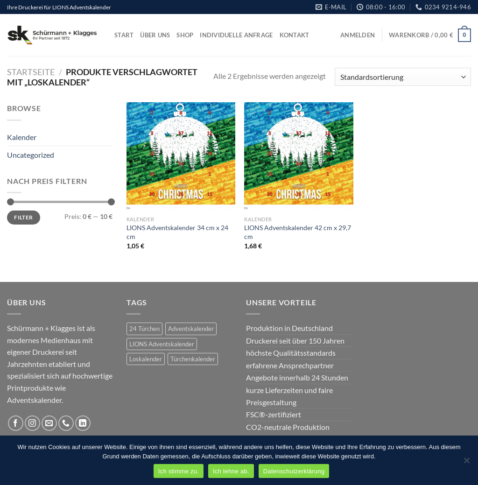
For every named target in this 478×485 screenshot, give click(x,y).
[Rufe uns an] (66, 423)
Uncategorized (30, 154)
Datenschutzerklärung (293, 471)
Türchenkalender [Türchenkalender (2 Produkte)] (192, 359)
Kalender (21, 137)
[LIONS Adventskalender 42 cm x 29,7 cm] (298, 156)
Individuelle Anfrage (236, 35)
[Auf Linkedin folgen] (83, 423)
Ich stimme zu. (178, 471)
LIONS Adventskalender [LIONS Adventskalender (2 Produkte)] (161, 344)
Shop (184, 35)
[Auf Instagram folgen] (32, 423)
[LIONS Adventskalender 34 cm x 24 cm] (181, 156)
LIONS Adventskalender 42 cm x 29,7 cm (297, 232)
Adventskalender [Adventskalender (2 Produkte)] (191, 328)
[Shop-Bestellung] (403, 77)
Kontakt (294, 35)
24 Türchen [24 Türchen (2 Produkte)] (144, 328)
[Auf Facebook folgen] (15, 423)
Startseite (31, 72)
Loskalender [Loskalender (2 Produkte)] (145, 359)
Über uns (155, 35)
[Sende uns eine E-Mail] (49, 423)
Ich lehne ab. (231, 471)
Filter (23, 217)
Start (124, 35)
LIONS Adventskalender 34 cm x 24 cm (177, 232)
